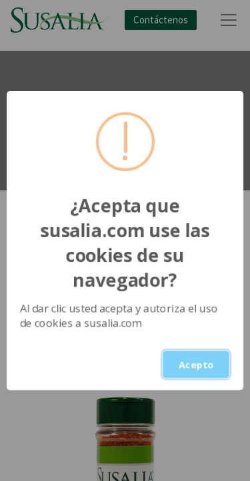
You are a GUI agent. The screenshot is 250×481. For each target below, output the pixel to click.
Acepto (196, 364)
